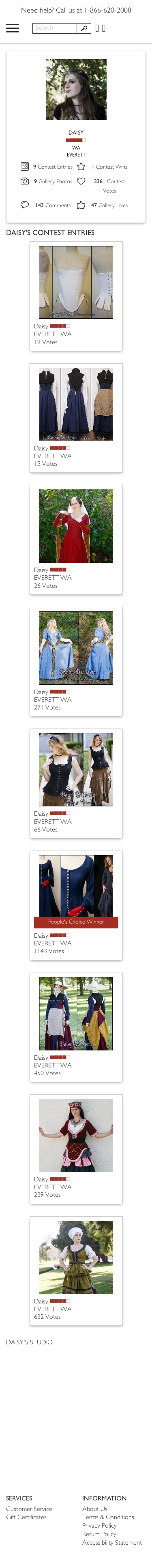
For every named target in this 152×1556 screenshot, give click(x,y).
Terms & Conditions (108, 1518)
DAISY (76, 132)
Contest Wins (109, 167)
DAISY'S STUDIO (29, 1343)
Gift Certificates (26, 1518)
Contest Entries (53, 167)
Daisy (41, 327)
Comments (53, 205)
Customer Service (29, 1510)
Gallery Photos (53, 181)
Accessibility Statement (112, 1543)
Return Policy (99, 1535)
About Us (94, 1510)
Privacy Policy (99, 1526)
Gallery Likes (109, 205)
